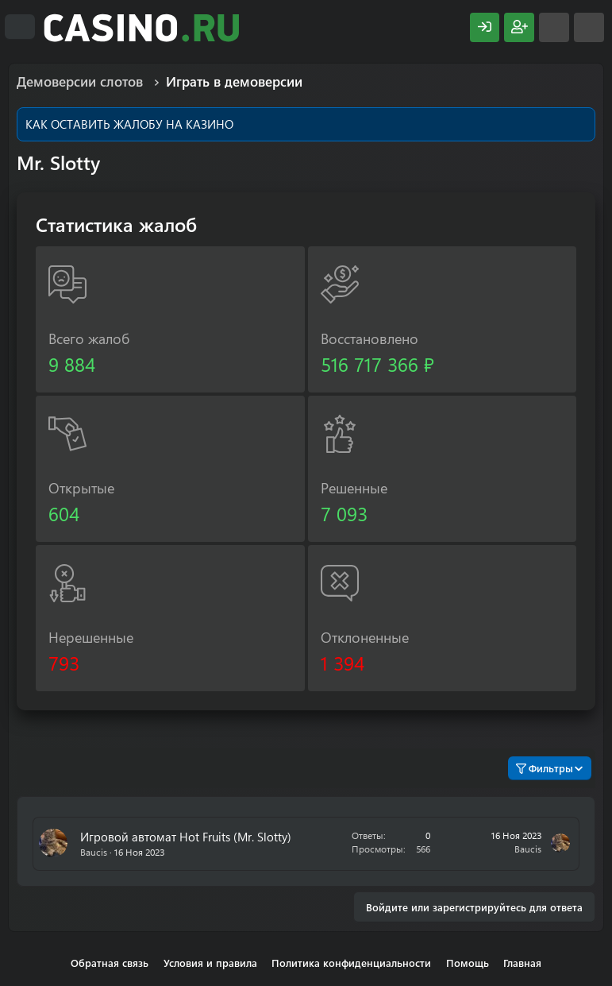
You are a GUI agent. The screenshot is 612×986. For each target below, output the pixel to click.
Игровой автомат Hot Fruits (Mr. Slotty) (185, 837)
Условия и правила (210, 962)
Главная (522, 962)
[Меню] (20, 27)
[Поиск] (589, 27)
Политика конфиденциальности (351, 962)
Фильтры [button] (544, 768)
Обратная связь (109, 962)
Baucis (93, 851)
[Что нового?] (554, 27)
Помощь (467, 962)
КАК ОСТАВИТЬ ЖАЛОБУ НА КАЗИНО (129, 124)
